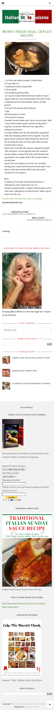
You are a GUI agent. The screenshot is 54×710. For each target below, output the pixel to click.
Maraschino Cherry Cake (24, 371)
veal (20, 203)
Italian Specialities (10, 203)
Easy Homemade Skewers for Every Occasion (23, 603)
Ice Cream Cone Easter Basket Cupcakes (31, 383)
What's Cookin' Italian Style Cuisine (24, 704)
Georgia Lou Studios (32, 707)
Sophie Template (45, 704)
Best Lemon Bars (10, 607)
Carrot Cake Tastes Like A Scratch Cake (31, 358)
